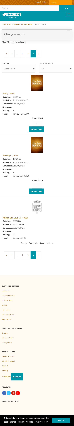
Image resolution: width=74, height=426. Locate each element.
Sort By (5, 63)
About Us (5, 365)
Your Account (6, 319)
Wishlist (4, 305)
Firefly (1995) (8, 93)
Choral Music (6, 24)
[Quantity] (37, 123)
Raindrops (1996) (10, 155)
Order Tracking (7, 300)
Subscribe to (12, 376)
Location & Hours (8, 356)
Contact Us (5, 291)
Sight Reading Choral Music (22, 24)
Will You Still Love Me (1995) (15, 217)
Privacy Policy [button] (41, 422)
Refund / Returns (8, 337)
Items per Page (46, 63)
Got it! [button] (61, 420)
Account (55, 2)
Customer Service (8, 295)
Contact (38, 2)
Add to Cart (36, 129)
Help (44, 2)
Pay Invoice (6, 310)
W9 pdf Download (8, 361)
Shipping (5, 333)
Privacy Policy (7, 342)
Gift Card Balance (8, 314)
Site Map (5, 370)
